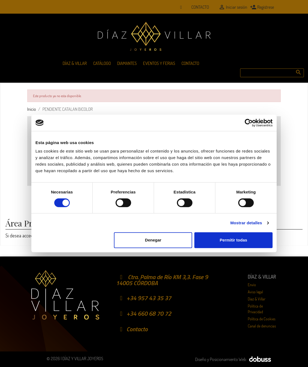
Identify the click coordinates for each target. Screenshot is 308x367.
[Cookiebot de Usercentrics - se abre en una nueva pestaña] (249, 123)
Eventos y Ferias (159, 63)
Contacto (200, 7)
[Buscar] (272, 72)
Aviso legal (255, 292)
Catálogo (102, 63)
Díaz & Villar (75, 63)
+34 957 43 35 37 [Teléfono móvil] (143, 298)
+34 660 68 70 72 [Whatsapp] (143, 313)
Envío (252, 284)
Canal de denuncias (262, 326)
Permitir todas (233, 240)
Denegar (153, 240)
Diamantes (127, 63)
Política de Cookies (261, 319)
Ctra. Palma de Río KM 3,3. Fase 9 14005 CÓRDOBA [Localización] (162, 280)
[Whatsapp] (181, 7)
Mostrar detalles (246, 222)
